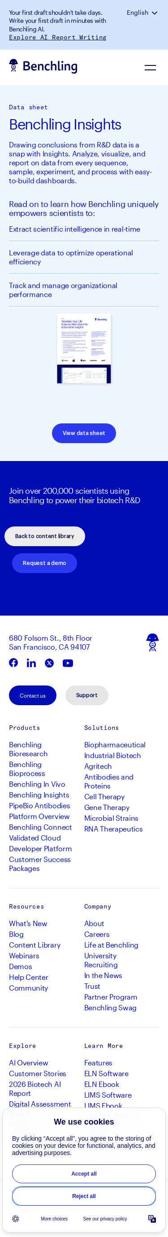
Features (98, 1062)
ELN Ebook (101, 1084)
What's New (28, 923)
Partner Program (111, 996)
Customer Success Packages (40, 863)
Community (28, 987)
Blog (16, 934)
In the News (103, 975)
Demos (20, 966)
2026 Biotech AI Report (34, 1088)
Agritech (98, 766)
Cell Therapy (104, 796)
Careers (97, 934)
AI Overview (28, 1062)
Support (87, 695)
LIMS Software (108, 1094)
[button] (155, 12)
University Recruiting (101, 960)
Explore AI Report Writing (58, 37)
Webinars (24, 955)
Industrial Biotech (112, 755)
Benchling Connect (40, 827)
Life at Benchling (111, 944)
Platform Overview (39, 816)
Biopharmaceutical (115, 744)
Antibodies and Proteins (109, 781)
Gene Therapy (106, 807)
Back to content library (44, 536)
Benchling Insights (39, 794)
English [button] (137, 12)
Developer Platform (40, 848)
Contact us (33, 695)
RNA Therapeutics (113, 828)
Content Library (34, 944)
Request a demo (44, 563)
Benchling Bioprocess (27, 768)
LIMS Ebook (103, 1105)
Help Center (28, 977)
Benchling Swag (110, 1007)
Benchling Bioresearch (28, 749)
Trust (92, 986)
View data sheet (84, 433)
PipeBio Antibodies (39, 805)
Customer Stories (37, 1073)
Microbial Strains (111, 818)
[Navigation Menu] (150, 67)
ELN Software (106, 1073)
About (94, 923)
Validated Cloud (34, 837)
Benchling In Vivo (37, 784)
